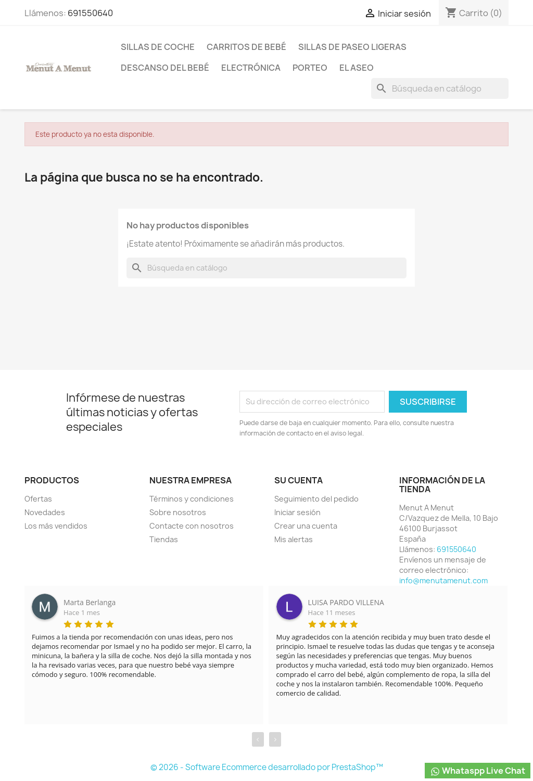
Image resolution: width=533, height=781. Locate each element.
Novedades (44, 512)
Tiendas (163, 539)
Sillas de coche (158, 47)
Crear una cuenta (305, 526)
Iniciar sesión (297, 512)
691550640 (90, 13)
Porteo (310, 67)
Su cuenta (298, 480)
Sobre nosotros (177, 512)
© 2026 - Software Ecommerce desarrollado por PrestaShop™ (266, 767)
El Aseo (356, 67)
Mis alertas (293, 539)
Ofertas (38, 499)
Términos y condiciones (191, 499)
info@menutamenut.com (443, 580)
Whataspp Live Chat (477, 771)
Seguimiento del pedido (316, 499)
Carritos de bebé (246, 47)
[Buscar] (440, 88)
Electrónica (251, 67)
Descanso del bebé (165, 67)
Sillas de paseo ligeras (352, 47)
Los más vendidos (55, 526)
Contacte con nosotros (191, 526)
